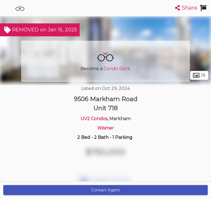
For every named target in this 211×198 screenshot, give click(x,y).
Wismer (105, 128)
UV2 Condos (93, 118)
